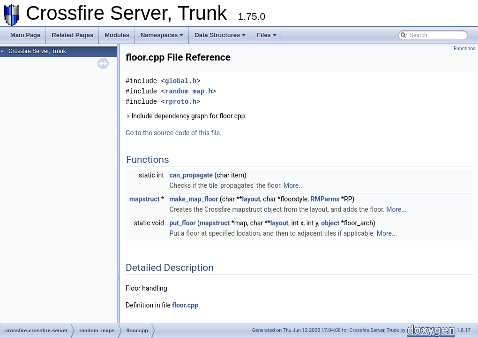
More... (294, 185)
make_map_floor (193, 199)
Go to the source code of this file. (174, 133)
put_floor (182, 223)
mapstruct (144, 199)
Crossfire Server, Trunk (37, 51)
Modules (117, 34)
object (330, 223)
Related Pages (72, 34)
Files (266, 34)
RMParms (324, 199)
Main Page (25, 34)
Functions (465, 49)
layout (251, 199)
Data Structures (220, 34)
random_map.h (188, 91)
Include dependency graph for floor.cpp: (186, 116)
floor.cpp (185, 305)
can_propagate (191, 175)
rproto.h (180, 101)
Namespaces (162, 34)
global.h (180, 81)
